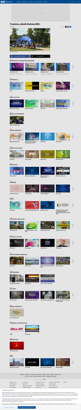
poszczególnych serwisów (34, 398)
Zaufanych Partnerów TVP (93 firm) (8, 395)
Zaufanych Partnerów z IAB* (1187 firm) (63, 393)
